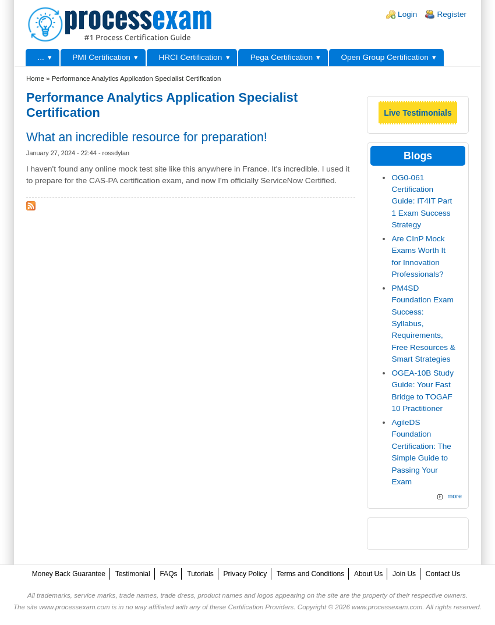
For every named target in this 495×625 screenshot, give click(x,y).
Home (35, 78)
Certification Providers (261, 606)
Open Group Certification (384, 57)
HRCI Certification (190, 57)
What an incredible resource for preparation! (146, 137)
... (40, 57)
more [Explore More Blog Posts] (454, 495)
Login (407, 14)
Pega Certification (281, 57)
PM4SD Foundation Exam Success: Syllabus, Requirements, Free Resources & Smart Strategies (423, 323)
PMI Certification (101, 57)
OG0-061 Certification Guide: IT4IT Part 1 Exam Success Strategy (421, 201)
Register (451, 14)
